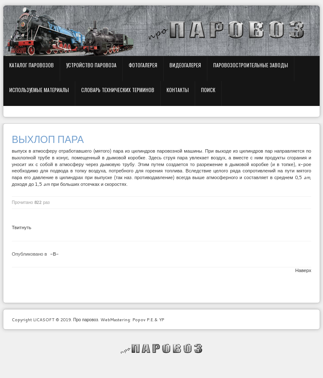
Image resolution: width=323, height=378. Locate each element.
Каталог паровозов (31, 65)
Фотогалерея (143, 65)
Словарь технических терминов (117, 89)
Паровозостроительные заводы (250, 65)
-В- (54, 254)
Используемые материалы (39, 89)
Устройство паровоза (91, 65)
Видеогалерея (185, 65)
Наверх (303, 270)
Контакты (178, 89)
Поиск (208, 89)
